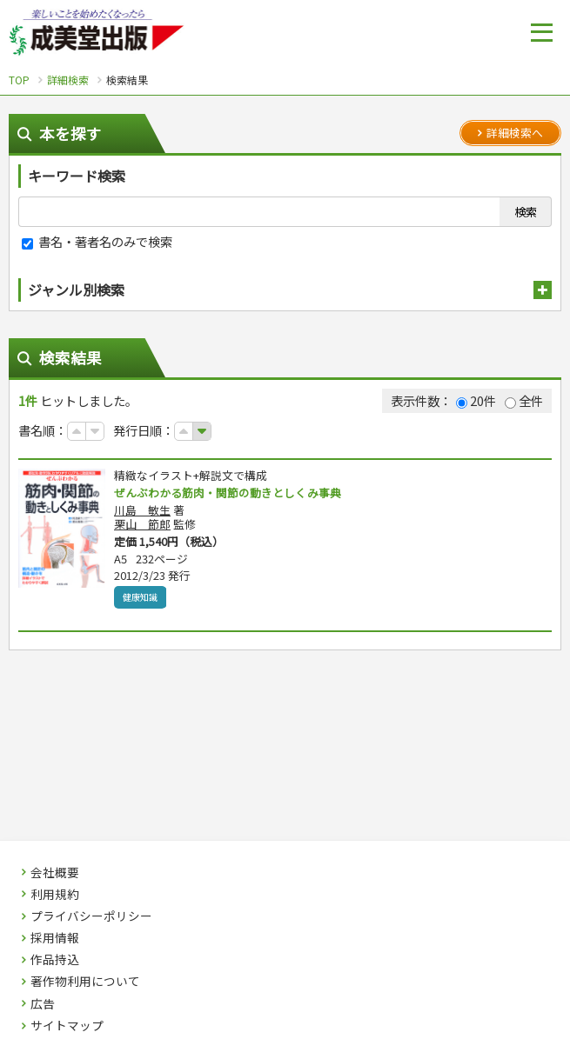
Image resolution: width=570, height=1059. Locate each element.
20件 (476, 400)
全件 (524, 400)
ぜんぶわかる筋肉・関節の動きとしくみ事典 (236, 493)
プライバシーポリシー (91, 916)
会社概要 (54, 873)
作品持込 (54, 960)
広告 (42, 1004)
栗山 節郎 (142, 524)
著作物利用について (85, 982)
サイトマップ (67, 1026)
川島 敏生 (142, 511)
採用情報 (54, 938)
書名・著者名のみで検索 (97, 241)
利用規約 (54, 895)
